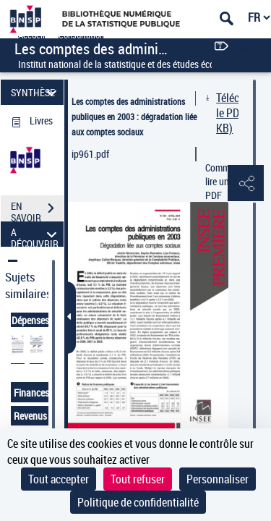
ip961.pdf (90, 154)
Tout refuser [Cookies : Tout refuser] (138, 479)
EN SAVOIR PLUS (37, 209)
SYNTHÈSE (36, 92)
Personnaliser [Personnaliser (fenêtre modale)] (217, 479)
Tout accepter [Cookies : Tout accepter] (58, 479)
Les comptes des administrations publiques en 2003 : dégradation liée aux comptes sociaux (134, 116)
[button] (246, 184)
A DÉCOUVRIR (36, 234)
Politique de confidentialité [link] (138, 502)
